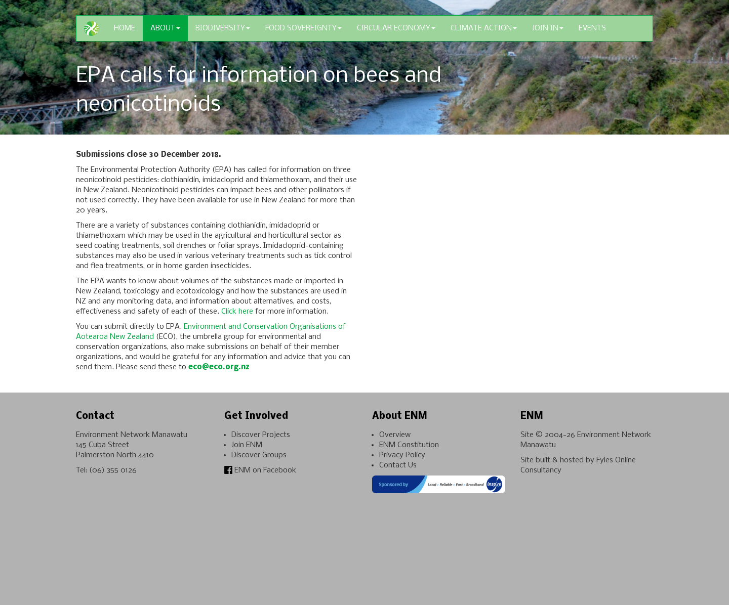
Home (124, 28)
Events (592, 28)
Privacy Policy (402, 455)
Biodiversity (222, 28)
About (165, 28)
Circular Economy (396, 28)
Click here (237, 312)
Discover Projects (260, 435)
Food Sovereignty (303, 28)
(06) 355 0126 (113, 470)
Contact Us (398, 465)
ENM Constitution (409, 445)
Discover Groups (259, 455)
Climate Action (484, 28)
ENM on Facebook (260, 470)
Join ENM (246, 445)
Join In (547, 28)
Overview (395, 435)
